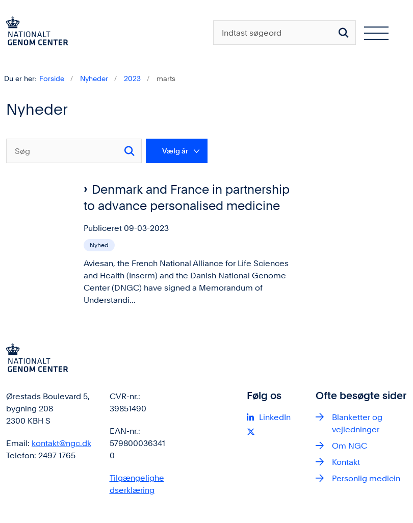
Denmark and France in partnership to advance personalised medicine (187, 197)
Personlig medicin (366, 478)
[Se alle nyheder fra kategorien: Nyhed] (100, 244)
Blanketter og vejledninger (357, 423)
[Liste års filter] (177, 151)
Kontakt (346, 462)
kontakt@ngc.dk (61, 443)
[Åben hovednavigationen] (380, 33)
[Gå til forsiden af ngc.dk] (34, 32)
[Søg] (74, 151)
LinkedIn (275, 417)
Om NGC (349, 446)
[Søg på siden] (343, 32)
